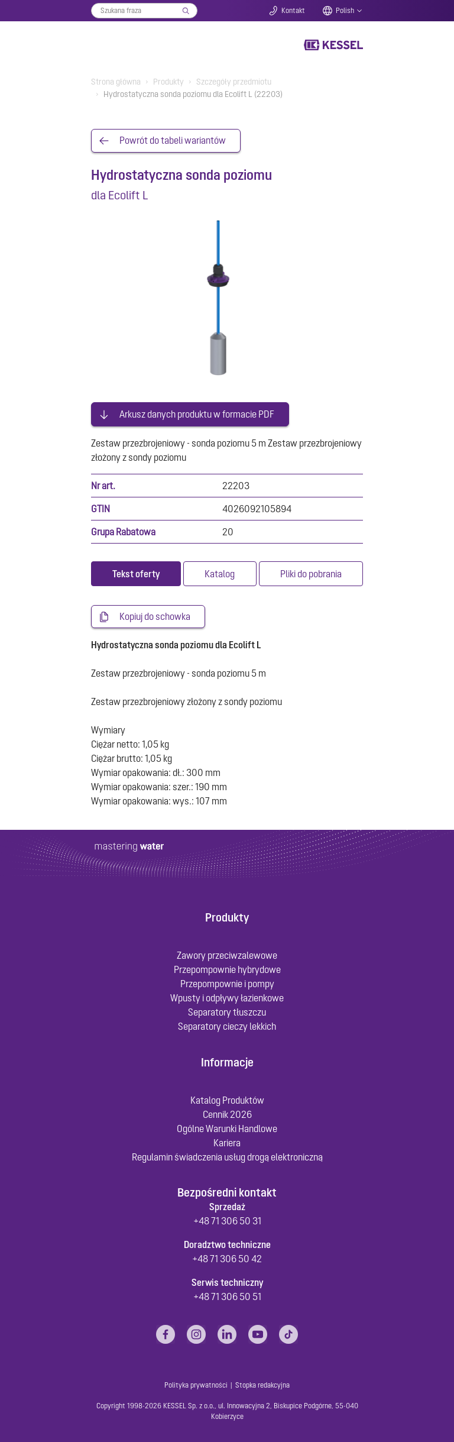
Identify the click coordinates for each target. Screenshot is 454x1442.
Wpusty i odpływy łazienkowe (227, 996)
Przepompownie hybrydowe (227, 968)
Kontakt (293, 11)
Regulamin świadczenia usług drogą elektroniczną (227, 1155)
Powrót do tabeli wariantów (172, 140)
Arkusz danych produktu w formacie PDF (196, 412)
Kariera (227, 1141)
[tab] (136, 572)
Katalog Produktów (227, 1098)
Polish (345, 11)
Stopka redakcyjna (262, 1384)
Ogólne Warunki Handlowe (227, 1126)
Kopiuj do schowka (154, 615)
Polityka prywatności (196, 1384)
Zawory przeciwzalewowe (227, 954)
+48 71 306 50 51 (227, 1295)
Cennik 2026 (227, 1112)
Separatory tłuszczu (227, 1010)
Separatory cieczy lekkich (227, 1025)
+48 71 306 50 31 (227, 1219)
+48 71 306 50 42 (227, 1257)
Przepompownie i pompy (227, 982)
